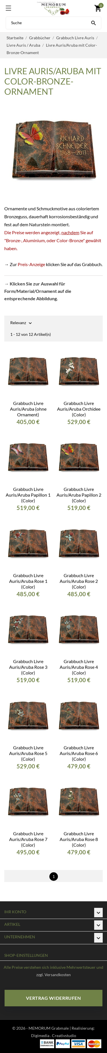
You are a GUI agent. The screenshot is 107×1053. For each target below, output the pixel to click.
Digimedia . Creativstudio (53, 1035)
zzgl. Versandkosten (53, 974)
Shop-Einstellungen (26, 955)
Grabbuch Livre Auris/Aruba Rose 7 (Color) (28, 839)
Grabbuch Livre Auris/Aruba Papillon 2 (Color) (78, 494)
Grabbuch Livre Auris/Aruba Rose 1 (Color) (28, 581)
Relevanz (18, 323)
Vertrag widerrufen (53, 998)
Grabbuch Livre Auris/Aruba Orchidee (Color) (78, 408)
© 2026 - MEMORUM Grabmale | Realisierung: (53, 1028)
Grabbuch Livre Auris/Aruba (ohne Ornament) (28, 408)
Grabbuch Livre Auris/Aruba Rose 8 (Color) (79, 839)
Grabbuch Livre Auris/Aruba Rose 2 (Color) (79, 581)
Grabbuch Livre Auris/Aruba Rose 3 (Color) (28, 667)
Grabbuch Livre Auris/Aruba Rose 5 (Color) (28, 753)
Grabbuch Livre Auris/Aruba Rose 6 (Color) (79, 753)
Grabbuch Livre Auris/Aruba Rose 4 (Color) (79, 667)
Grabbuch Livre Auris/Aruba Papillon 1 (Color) (28, 494)
